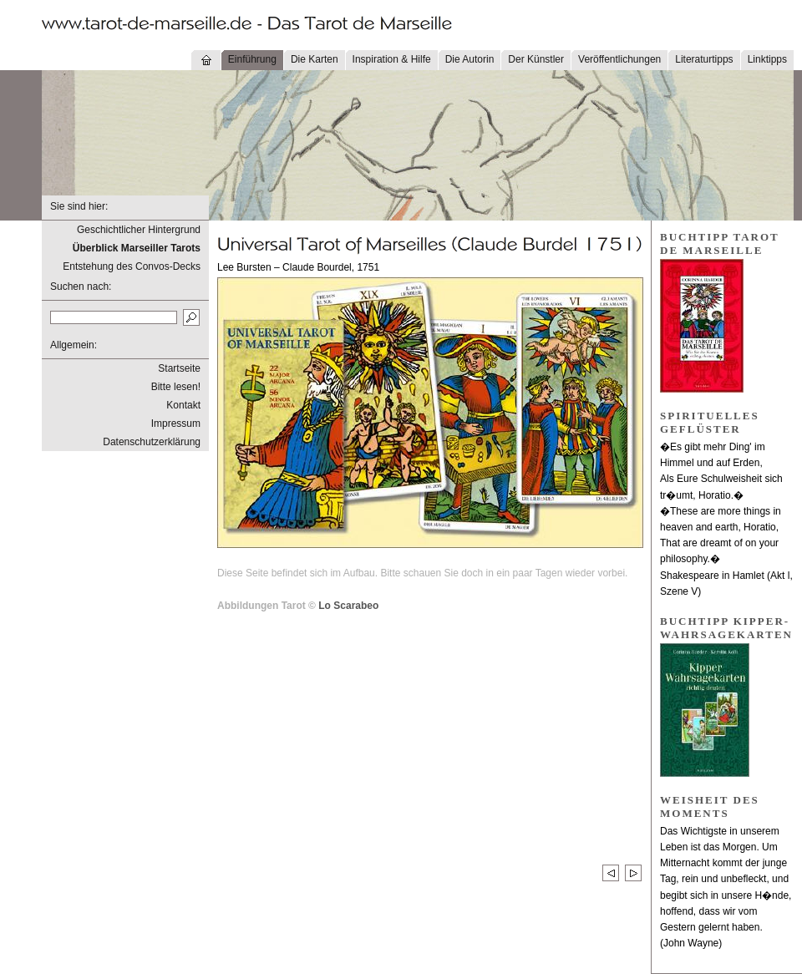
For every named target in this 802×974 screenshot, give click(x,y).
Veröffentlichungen (619, 59)
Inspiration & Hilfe (392, 59)
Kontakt (183, 405)
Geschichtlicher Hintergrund (138, 230)
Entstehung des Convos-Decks (131, 266)
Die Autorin (470, 59)
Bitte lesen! (175, 387)
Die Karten (314, 59)
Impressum (175, 423)
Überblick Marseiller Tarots (136, 248)
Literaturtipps (704, 59)
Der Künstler (536, 59)
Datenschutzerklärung (151, 442)
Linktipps (767, 59)
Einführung (252, 59)
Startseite (179, 368)
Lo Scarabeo (348, 605)
